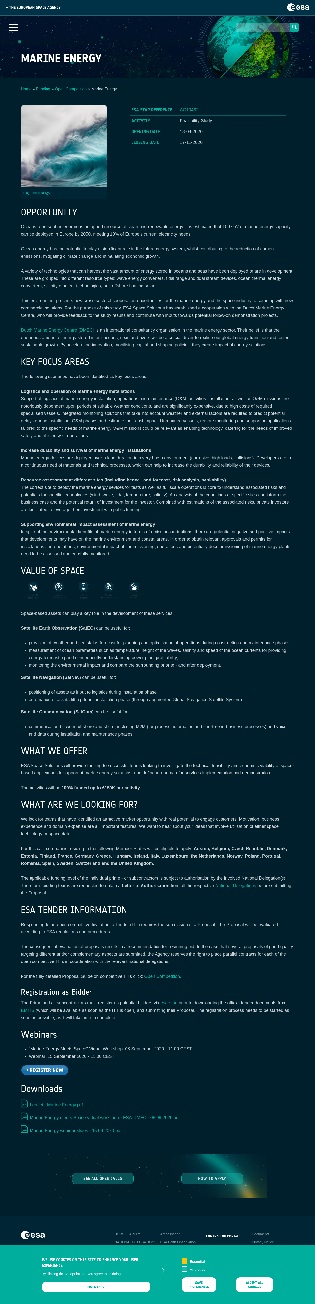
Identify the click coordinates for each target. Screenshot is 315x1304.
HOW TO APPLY (127, 1234)
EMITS (27, 1010)
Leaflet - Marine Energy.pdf (56, 1104)
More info (96, 1291)
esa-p (210, 1248)
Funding (43, 89)
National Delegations (235, 885)
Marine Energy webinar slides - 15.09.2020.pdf (76, 1130)
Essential (197, 1266)
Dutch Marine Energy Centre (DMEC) (57, 330)
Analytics (197, 1274)
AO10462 (189, 109)
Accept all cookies (254, 1289)
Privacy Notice (263, 1242)
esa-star (168, 1002)
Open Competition (71, 89)
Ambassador (170, 1234)
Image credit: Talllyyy (36, 193)
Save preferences (199, 1289)
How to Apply (212, 1178)
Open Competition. (162, 976)
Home (26, 89)
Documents (260, 1234)
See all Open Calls (102, 1178)
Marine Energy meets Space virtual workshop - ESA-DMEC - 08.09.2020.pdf (105, 1117)
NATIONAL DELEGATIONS (135, 1242)
